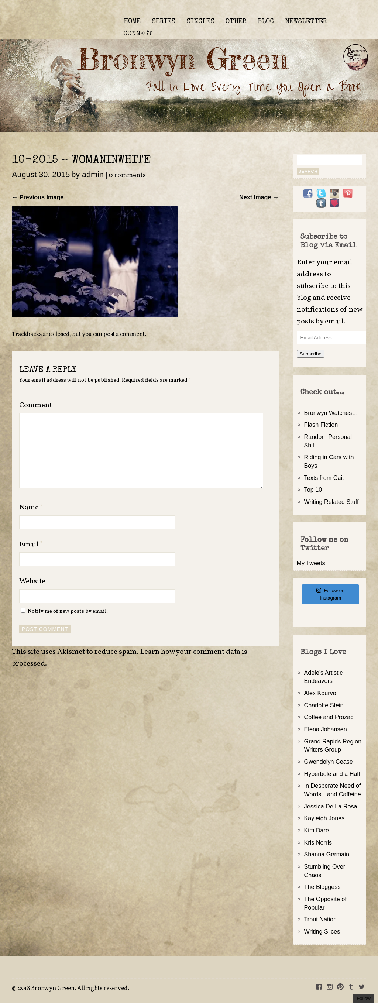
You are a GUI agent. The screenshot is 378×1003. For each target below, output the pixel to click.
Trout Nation (320, 919)
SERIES (163, 21)
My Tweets (311, 563)
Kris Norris (318, 842)
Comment (35, 405)
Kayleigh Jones (324, 818)
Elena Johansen (325, 729)
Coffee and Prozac (329, 717)
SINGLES (200, 21)
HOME (132, 21)
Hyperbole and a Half (332, 773)
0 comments (127, 175)
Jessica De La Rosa (330, 806)
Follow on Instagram (330, 594)
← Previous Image (37, 197)
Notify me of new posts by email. (68, 611)
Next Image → (259, 197)
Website (32, 581)
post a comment (124, 334)
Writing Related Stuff (331, 501)
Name (31, 507)
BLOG (266, 21)
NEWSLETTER (306, 21)
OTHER (236, 21)
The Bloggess (322, 886)
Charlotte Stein (324, 705)
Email (31, 544)
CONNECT (138, 34)
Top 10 (313, 489)
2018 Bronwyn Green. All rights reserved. (73, 989)
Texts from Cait (324, 477)
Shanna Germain (326, 854)
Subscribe (311, 354)
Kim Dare (316, 830)
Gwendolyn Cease (328, 761)
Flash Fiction (321, 424)
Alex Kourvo (320, 693)
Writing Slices (322, 931)
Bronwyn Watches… (331, 412)
